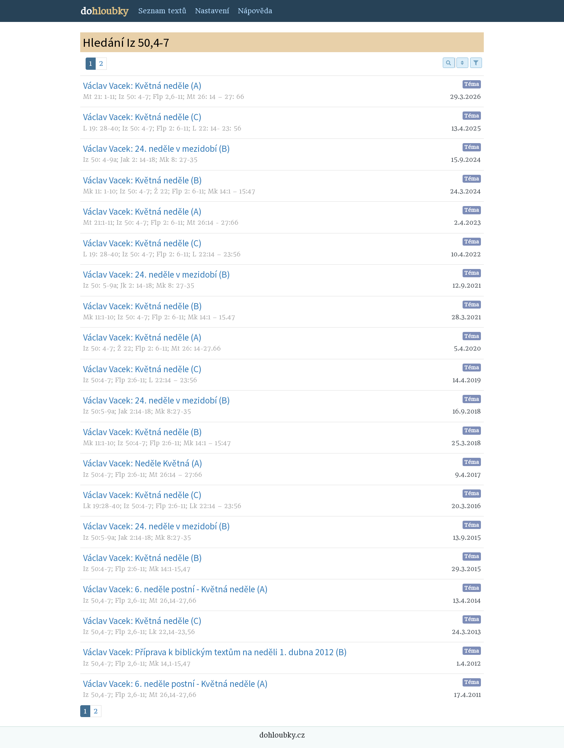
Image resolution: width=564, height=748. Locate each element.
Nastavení (212, 11)
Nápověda (255, 11)
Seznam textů (162, 11)
